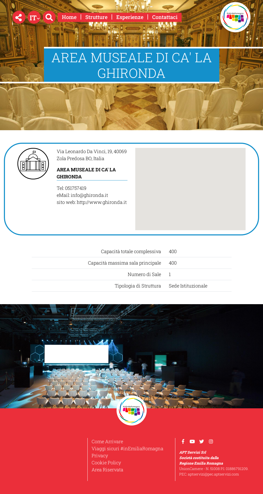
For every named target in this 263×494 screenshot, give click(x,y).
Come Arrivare (107, 441)
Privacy (100, 455)
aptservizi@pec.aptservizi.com (213, 474)
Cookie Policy (106, 462)
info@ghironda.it (89, 195)
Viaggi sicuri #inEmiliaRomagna (127, 448)
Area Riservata (107, 469)
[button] (18, 17)
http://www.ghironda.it (102, 202)
